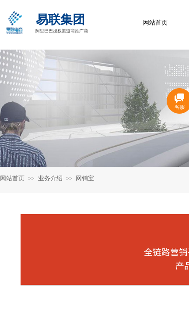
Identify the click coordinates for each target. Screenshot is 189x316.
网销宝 (85, 178)
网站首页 (155, 22)
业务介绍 (50, 178)
